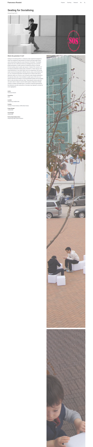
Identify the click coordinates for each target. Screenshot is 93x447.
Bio (81, 2)
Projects (64, 2)
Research (76, 2)
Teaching (70, 2)
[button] (84, 2)
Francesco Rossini (15, 2)
